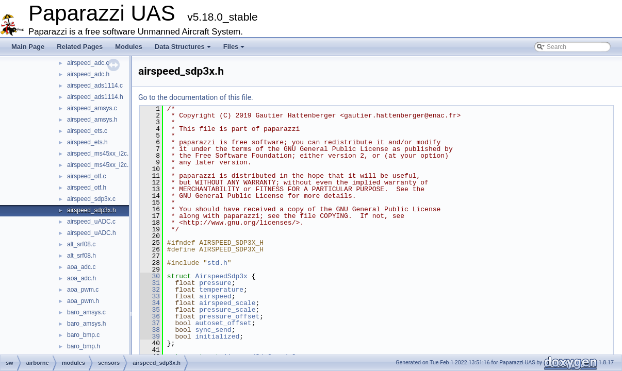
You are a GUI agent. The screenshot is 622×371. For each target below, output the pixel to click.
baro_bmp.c (83, 335)
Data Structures (183, 46)
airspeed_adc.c (88, 62)
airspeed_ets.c (87, 130)
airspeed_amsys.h (92, 119)
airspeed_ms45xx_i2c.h (99, 164)
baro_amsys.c (86, 312)
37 (150, 323)
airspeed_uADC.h (91, 233)
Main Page (27, 46)
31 (150, 283)
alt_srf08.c (81, 244)
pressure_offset (229, 316)
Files (234, 46)
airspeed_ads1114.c (95, 85)
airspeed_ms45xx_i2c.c (99, 153)
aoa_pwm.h (83, 301)
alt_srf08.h (81, 255)
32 (150, 289)
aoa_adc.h (81, 278)
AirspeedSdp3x (221, 276)
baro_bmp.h (83, 346)
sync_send (213, 329)
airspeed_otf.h (86, 187)
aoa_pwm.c (83, 289)
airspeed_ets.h (87, 142)
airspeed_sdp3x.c (91, 199)
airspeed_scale (227, 303)
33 (150, 296)
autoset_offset (223, 323)
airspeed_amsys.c (92, 108)
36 (150, 316)
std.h (217, 262)
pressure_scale (227, 309)
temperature (221, 289)
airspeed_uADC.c (91, 221)
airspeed (215, 296)
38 (150, 329)
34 (150, 303)
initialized (217, 336)
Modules (128, 46)
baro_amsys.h (86, 323)
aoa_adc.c (81, 267)
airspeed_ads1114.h (95, 96)
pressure (215, 283)
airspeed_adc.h (88, 74)
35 (150, 309)
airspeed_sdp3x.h (91, 210)
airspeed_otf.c (86, 176)
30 (150, 276)
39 (150, 336)
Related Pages (80, 46)
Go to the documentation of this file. (195, 97)
